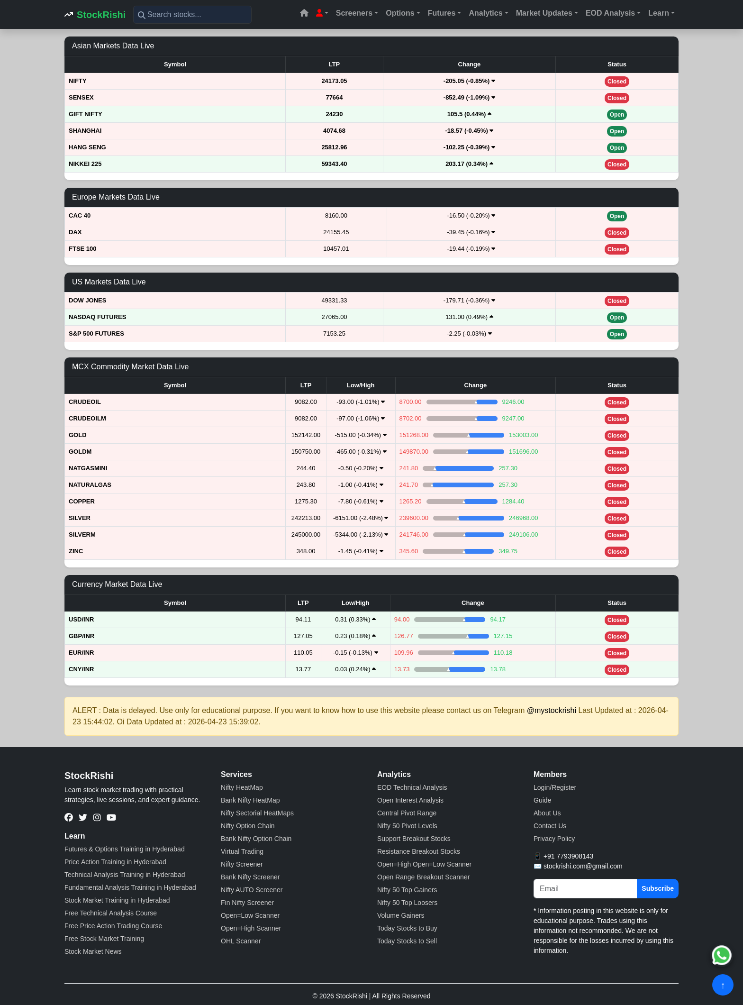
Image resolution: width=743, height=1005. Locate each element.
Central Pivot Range (406, 813)
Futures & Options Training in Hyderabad (124, 849)
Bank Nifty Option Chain (256, 838)
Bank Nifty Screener (250, 877)
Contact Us (550, 826)
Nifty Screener (242, 864)
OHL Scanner (241, 941)
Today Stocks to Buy (407, 928)
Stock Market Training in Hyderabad (117, 900)
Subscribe (658, 888)
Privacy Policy (554, 838)
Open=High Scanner (251, 928)
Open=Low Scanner (250, 915)
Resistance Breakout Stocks (418, 851)
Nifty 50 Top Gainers (407, 890)
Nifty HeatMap (242, 787)
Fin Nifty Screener (247, 902)
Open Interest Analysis (410, 800)
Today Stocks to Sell (407, 941)
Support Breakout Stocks (414, 838)
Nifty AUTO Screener (251, 890)
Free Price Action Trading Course (113, 926)
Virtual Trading (242, 851)
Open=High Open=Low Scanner (424, 864)
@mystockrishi (551, 710)
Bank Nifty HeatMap (250, 800)
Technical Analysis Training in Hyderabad (124, 874)
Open (617, 114)
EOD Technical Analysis (412, 787)
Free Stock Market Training (104, 938)
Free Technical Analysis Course (110, 913)
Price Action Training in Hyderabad (115, 862)
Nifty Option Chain (248, 826)
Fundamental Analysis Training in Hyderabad (130, 887)
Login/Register (555, 787)
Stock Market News (93, 951)
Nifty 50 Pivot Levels (407, 826)
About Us (547, 813)
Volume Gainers (401, 915)
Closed (616, 81)
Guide (542, 800)
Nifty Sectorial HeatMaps (257, 813)
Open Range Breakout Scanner (423, 877)
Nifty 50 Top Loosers (407, 902)
